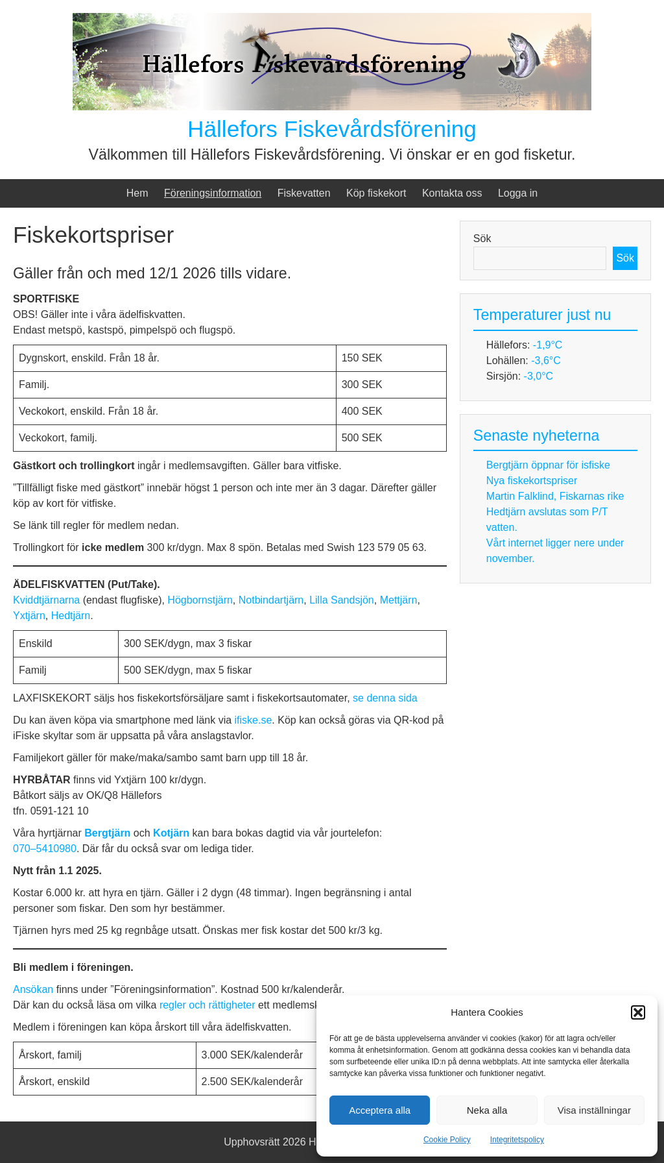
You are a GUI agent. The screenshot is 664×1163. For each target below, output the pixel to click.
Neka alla (487, 1110)
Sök (482, 238)
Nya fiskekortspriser (531, 480)
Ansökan (34, 989)
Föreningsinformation (212, 193)
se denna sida (385, 698)
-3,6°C (546, 360)
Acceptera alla (379, 1110)
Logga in (518, 193)
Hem (137, 193)
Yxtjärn (29, 615)
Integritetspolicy (517, 1139)
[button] (638, 1012)
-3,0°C (539, 376)
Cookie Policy (447, 1139)
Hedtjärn (70, 615)
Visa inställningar (594, 1110)
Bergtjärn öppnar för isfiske (548, 465)
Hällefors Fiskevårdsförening (332, 128)
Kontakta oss (452, 193)
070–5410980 (45, 848)
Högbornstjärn (200, 600)
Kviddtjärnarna (48, 600)
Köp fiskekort (376, 193)
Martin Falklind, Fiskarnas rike (555, 496)
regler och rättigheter (207, 1004)
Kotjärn (172, 833)
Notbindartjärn (271, 600)
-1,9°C (548, 344)
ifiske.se (253, 720)
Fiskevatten (304, 193)
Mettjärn (399, 600)
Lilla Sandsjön (341, 600)
